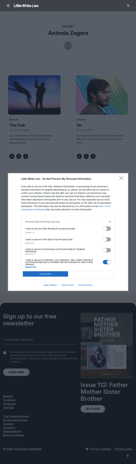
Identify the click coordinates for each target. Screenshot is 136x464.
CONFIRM (45, 274)
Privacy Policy (85, 285)
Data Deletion (50, 285)
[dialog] (68, 232)
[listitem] (68, 221)
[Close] (122, 179)
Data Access (68, 285)
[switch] (107, 228)
